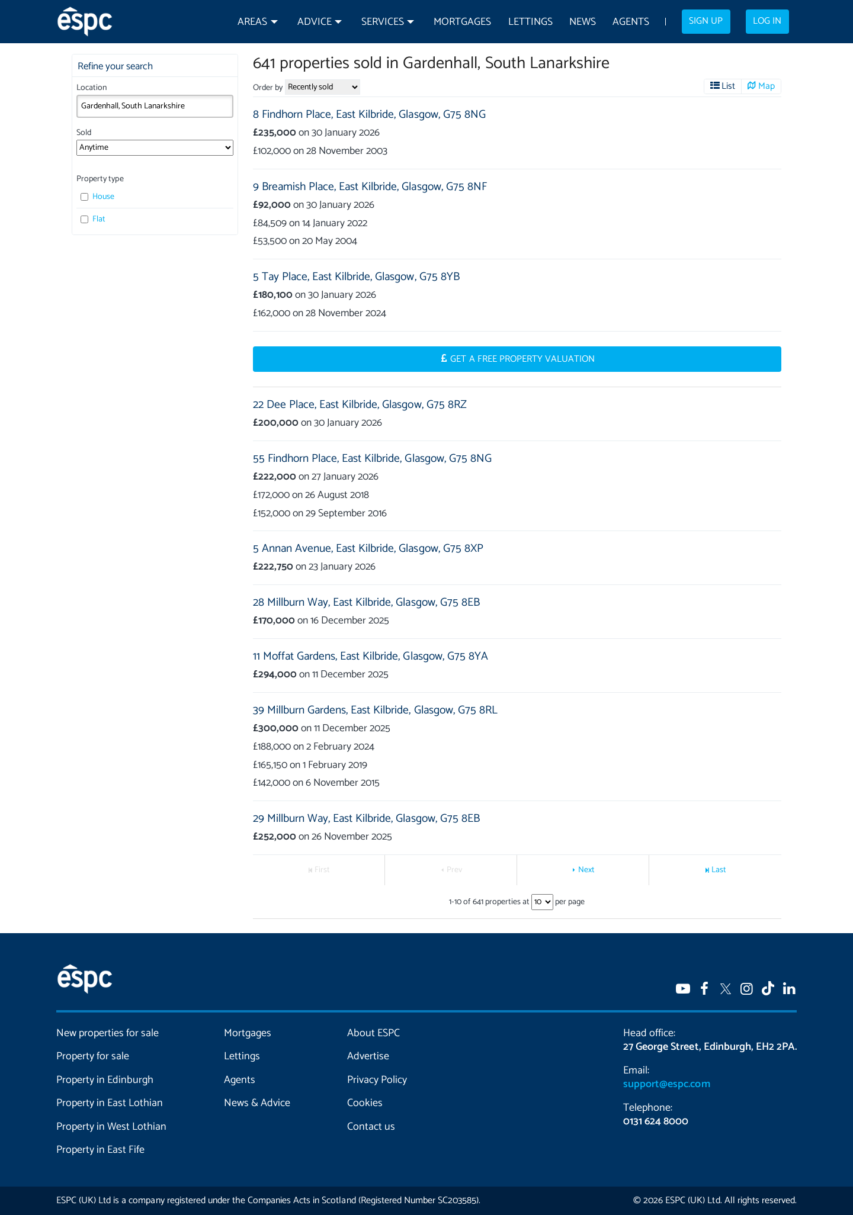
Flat (93, 219)
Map (766, 86)
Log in (767, 21)
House (97, 197)
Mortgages (462, 22)
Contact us (371, 1127)
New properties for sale (107, 1033)
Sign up (706, 21)
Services (382, 22)
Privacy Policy (377, 1080)
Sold (83, 133)
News (582, 22)
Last (718, 870)
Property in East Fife (100, 1150)
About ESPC (373, 1033)
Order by (268, 88)
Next (586, 870)
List (728, 86)
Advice (314, 22)
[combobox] (154, 106)
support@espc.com (666, 1084)
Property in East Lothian (109, 1103)
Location (91, 88)
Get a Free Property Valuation (522, 359)
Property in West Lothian (111, 1127)
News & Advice (257, 1103)
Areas (252, 22)
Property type (99, 179)
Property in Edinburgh (104, 1080)
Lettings (530, 22)
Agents (631, 22)
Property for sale (92, 1056)
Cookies (365, 1103)
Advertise (368, 1056)
